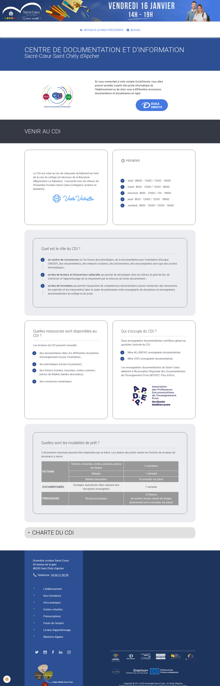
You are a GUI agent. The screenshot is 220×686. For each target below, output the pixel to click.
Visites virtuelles (53, 609)
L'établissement (52, 588)
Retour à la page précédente (101, 30)
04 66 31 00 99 (59, 575)
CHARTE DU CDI (50, 532)
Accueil (133, 30)
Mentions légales (53, 636)
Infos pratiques (52, 602)
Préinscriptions (52, 616)
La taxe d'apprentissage (57, 630)
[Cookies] (7, 679)
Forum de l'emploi (53, 623)
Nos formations (52, 595)
